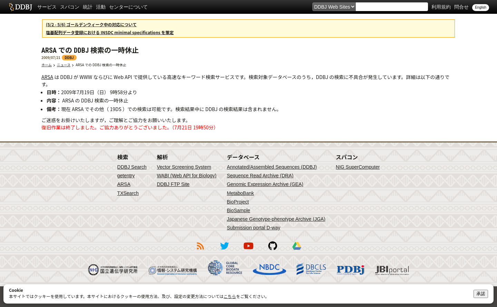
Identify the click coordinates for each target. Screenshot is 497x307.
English (480, 7)
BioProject (238, 202)
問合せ (461, 7)
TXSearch (128, 193)
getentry (126, 175)
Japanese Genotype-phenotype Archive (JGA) (276, 219)
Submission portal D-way (253, 227)
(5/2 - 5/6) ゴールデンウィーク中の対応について (91, 24)
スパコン (69, 7)
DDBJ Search (132, 167)
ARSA (47, 76)
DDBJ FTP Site (173, 184)
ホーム (46, 64)
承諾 (480, 293)
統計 (87, 7)
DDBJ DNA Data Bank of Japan (20, 7)
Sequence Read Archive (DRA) (260, 175)
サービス (47, 7)
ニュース (64, 64)
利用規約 (441, 7)
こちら (230, 296)
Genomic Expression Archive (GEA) (265, 184)
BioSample (238, 210)
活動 (101, 7)
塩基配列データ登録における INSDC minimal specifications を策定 (110, 32)
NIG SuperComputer (358, 167)
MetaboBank (240, 193)
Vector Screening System (184, 167)
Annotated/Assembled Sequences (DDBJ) (272, 167)
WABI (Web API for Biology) (186, 175)
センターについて (128, 7)
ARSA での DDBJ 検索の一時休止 (102, 64)
